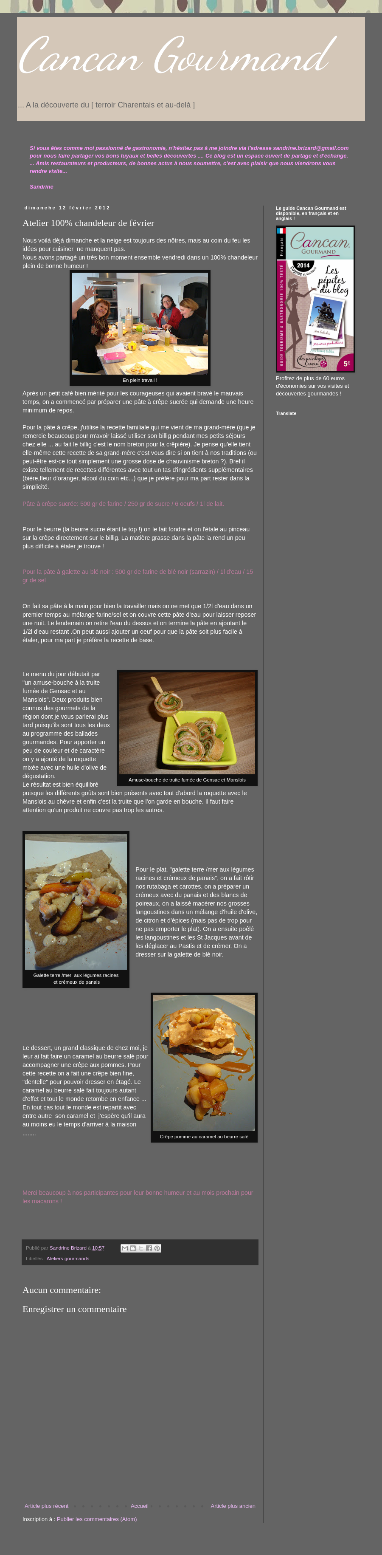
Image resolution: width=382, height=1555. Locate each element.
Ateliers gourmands (68, 1258)
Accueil (140, 1506)
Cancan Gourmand (171, 54)
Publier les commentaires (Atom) (97, 1519)
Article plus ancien (233, 1506)
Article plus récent (46, 1506)
